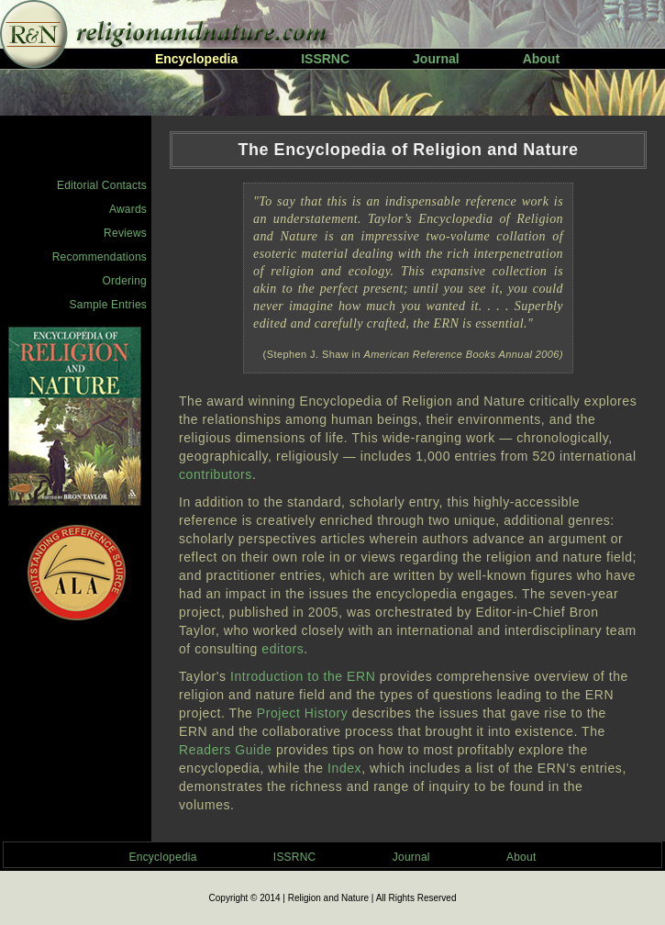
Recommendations (99, 257)
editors (282, 648)
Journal (436, 58)
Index (344, 768)
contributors (215, 474)
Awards (128, 209)
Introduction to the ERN (302, 676)
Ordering (125, 280)
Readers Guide (225, 749)
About (541, 58)
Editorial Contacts (102, 185)
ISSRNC (325, 58)
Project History (302, 713)
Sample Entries (108, 304)
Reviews (125, 233)
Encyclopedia (163, 857)
